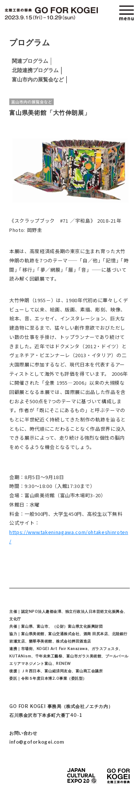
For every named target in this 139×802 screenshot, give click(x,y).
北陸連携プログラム (37, 70)
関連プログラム (31, 61)
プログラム (29, 42)
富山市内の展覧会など (39, 80)
